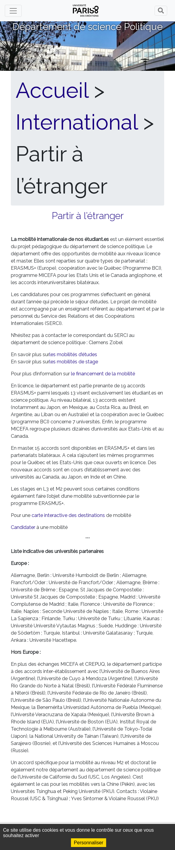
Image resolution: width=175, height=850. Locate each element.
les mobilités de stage (73, 362)
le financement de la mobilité (103, 374)
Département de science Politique (87, 26)
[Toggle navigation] (13, 11)
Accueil (52, 90)
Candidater (23, 527)
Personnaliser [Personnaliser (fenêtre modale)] (88, 842)
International (77, 122)
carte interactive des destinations (68, 515)
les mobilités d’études (73, 354)
